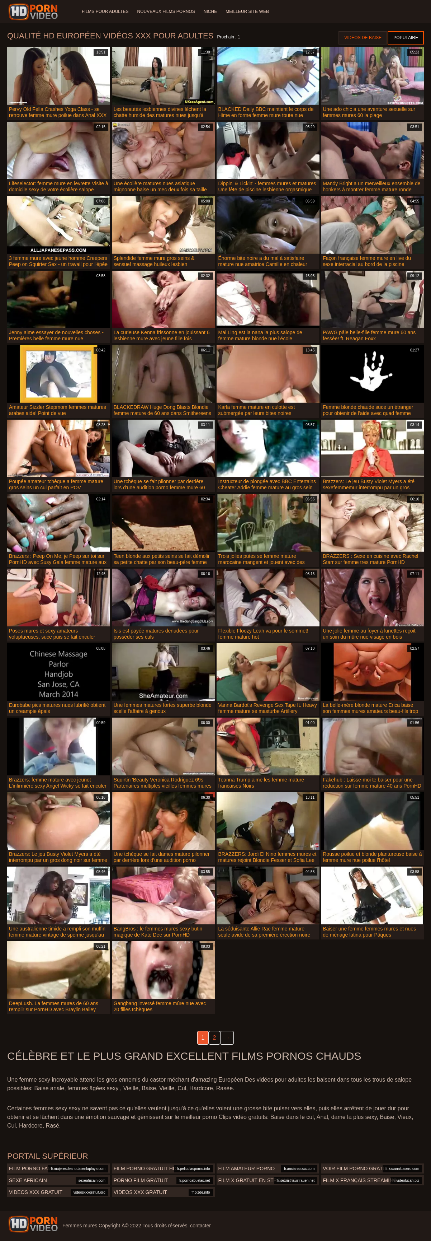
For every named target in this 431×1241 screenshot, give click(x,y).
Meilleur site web (247, 11)
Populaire (405, 37)
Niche (210, 11)
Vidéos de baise (363, 37)
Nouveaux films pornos (166, 11)
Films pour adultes (105, 11)
